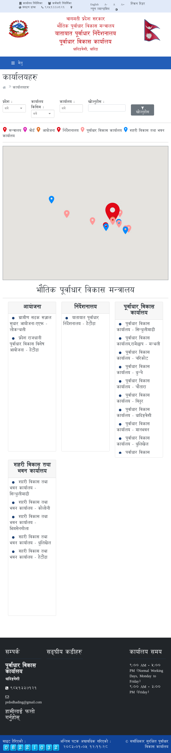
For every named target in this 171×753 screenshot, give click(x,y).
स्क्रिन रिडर (138, 3)
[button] (113, 213)
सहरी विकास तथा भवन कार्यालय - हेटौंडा (28, 554)
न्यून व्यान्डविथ (100, 8)
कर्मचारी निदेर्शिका (59, 3)
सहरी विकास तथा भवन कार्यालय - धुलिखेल (30, 540)
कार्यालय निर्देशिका (30, 3)
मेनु (17, 63)
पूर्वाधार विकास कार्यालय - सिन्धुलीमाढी (136, 326)
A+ (123, 4)
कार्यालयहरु (21, 87)
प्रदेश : (7, 101)
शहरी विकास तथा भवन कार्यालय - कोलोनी (30, 505)
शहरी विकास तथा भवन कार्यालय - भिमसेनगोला (29, 522)
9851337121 (53, 7)
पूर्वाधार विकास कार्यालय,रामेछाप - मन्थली (138, 341)
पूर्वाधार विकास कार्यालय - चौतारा (133, 384)
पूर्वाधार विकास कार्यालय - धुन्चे (133, 369)
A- (106, 4)
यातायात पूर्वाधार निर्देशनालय (85, 33)
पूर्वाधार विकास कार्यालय (85, 41)
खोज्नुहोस (142, 110)
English (94, 4)
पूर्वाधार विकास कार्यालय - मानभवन (133, 426)
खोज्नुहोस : (96, 101)
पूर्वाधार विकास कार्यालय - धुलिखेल (133, 441)
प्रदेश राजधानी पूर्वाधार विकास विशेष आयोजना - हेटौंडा (27, 344)
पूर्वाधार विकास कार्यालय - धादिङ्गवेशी (134, 412)
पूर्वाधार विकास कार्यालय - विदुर (133, 398)
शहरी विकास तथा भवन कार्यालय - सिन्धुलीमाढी (29, 488)
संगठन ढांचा (27, 7)
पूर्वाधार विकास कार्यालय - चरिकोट (133, 355)
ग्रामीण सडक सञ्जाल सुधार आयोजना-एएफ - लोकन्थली (30, 323)
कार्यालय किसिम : (37, 104)
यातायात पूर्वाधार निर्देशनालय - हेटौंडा (81, 320)
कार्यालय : (67, 101)
